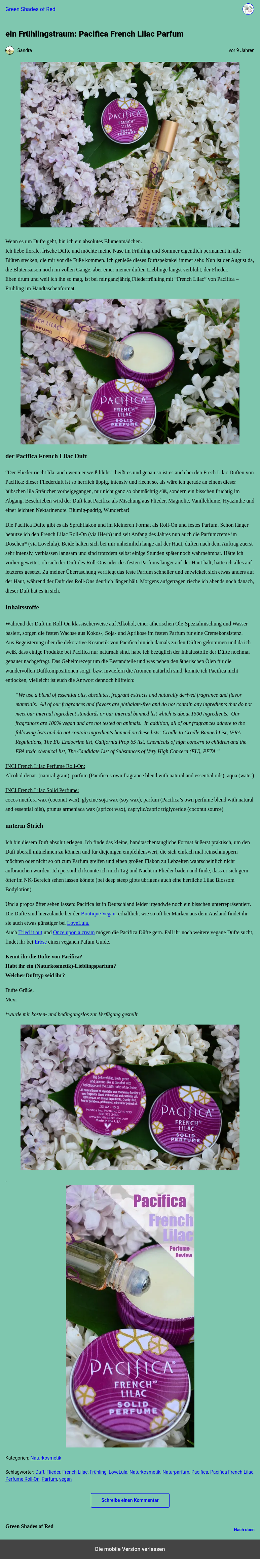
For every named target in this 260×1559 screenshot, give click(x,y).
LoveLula (118, 1472)
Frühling (98, 1472)
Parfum (49, 1479)
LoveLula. (78, 923)
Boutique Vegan (99, 913)
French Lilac (74, 1472)
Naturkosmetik (45, 1458)
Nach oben (244, 1529)
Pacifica (199, 1472)
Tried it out (30, 932)
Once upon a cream (74, 932)
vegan (65, 1479)
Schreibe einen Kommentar (130, 1500)
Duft (39, 1472)
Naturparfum (175, 1472)
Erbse (41, 942)
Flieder (53, 1472)
